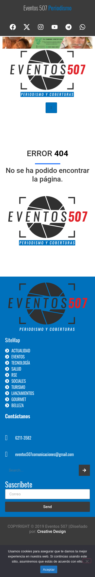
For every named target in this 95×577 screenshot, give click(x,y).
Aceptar (49, 569)
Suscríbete (18, 485)
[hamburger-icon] (51, 107)
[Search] (84, 470)
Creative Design (51, 531)
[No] (87, 560)
